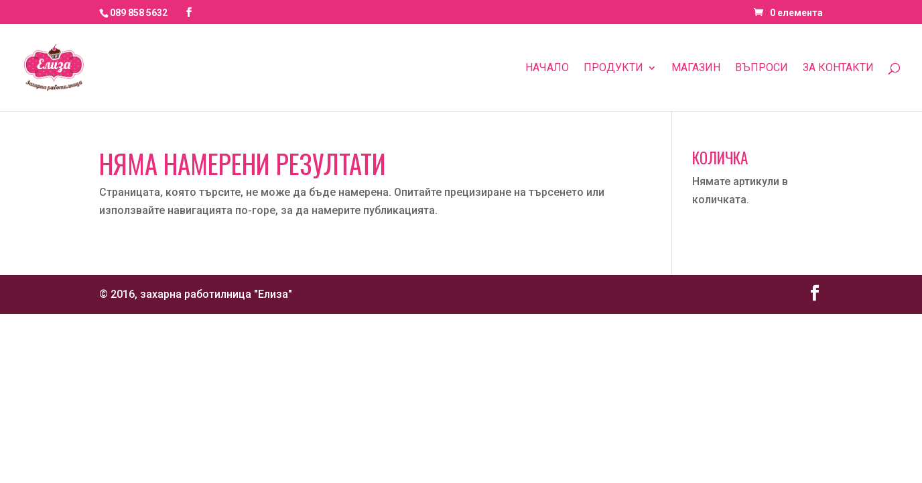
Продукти (613, 68)
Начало (547, 68)
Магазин (695, 68)
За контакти (838, 68)
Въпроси (761, 68)
